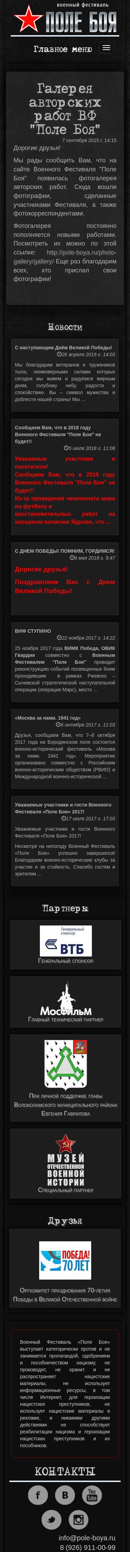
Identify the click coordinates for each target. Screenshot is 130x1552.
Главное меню (63, 50)
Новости (65, 327)
